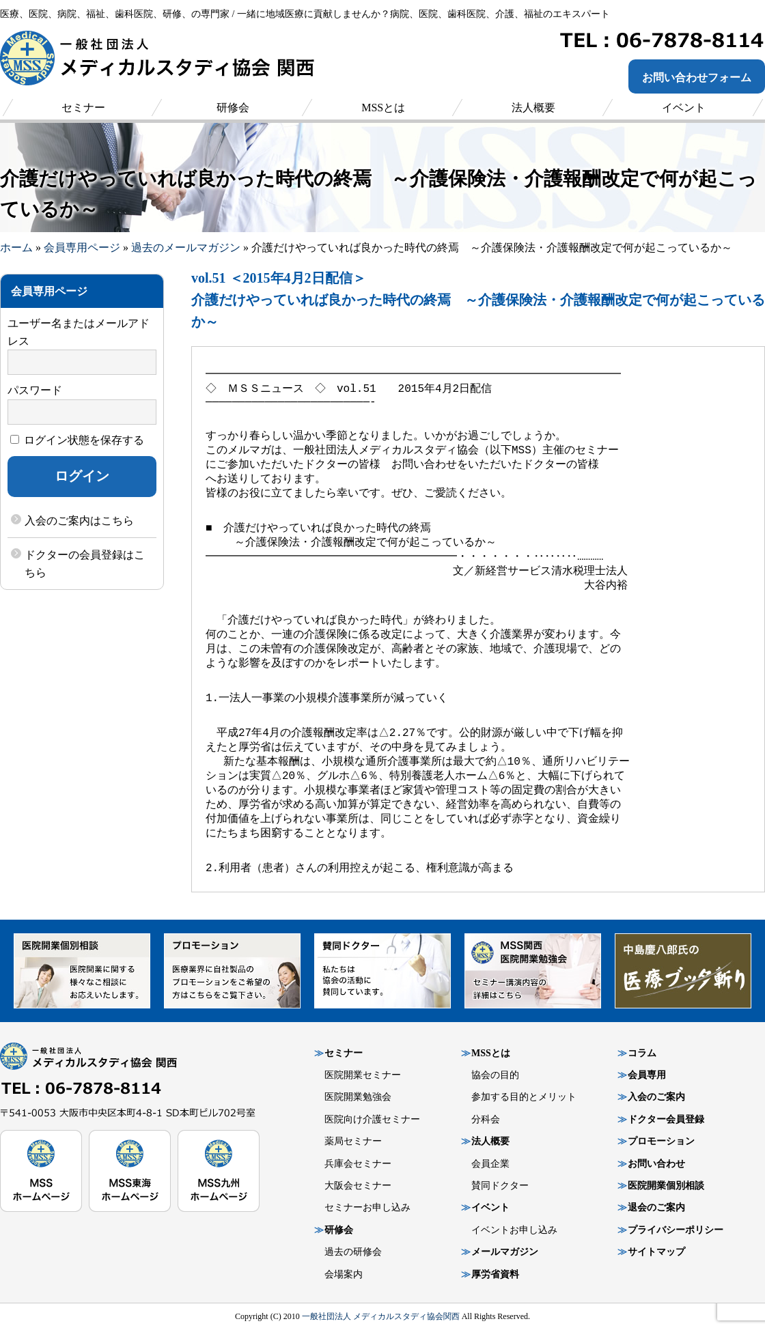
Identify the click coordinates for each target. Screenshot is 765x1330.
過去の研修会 (353, 1252)
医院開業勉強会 (357, 1097)
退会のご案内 (656, 1207)
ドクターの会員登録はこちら (85, 563)
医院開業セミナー (362, 1075)
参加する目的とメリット (523, 1097)
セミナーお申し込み (367, 1207)
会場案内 (343, 1274)
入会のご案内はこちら (79, 520)
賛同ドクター (500, 1185)
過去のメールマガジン (185, 247)
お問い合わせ (656, 1164)
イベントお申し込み (514, 1230)
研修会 (338, 1230)
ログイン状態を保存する (77, 440)
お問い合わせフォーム (696, 77)
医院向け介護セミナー (372, 1119)
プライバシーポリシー (675, 1230)
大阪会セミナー (357, 1185)
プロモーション (661, 1141)
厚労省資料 (495, 1274)
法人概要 (490, 1141)
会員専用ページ (82, 247)
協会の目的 (495, 1075)
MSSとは (490, 1053)
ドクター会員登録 (666, 1119)
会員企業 (490, 1164)
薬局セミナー (353, 1141)
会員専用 (647, 1075)
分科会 (485, 1119)
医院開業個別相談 (666, 1185)
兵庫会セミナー (357, 1164)
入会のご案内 (656, 1097)
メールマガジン (504, 1252)
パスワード (35, 390)
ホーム (16, 247)
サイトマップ (656, 1252)
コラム (642, 1053)
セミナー (343, 1053)
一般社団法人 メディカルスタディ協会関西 (381, 1316)
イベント (490, 1207)
